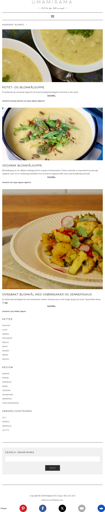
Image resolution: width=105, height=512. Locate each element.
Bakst (5, 346)
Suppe (29, 101)
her (6, 302)
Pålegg (5, 342)
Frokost (6, 325)
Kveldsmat (7, 338)
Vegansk (34, 101)
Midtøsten (7, 399)
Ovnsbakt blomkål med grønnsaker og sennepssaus (47, 294)
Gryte (12, 311)
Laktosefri (19, 101)
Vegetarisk (41, 101)
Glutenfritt (5, 101)
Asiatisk (5, 373)
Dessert (5, 351)
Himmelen (7, 382)
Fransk (5, 378)
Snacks (5, 359)
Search (52, 468)
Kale (43, 500)
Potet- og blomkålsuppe (23, 87)
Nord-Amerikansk (10, 403)
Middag (5, 334)
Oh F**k (5, 430)
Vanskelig (7, 426)
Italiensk (6, 390)
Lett (25, 101)
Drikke (5, 355)
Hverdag (13, 101)
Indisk (5, 386)
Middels (17, 311)
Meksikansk (7, 394)
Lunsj (4, 330)
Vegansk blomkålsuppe (22, 165)
